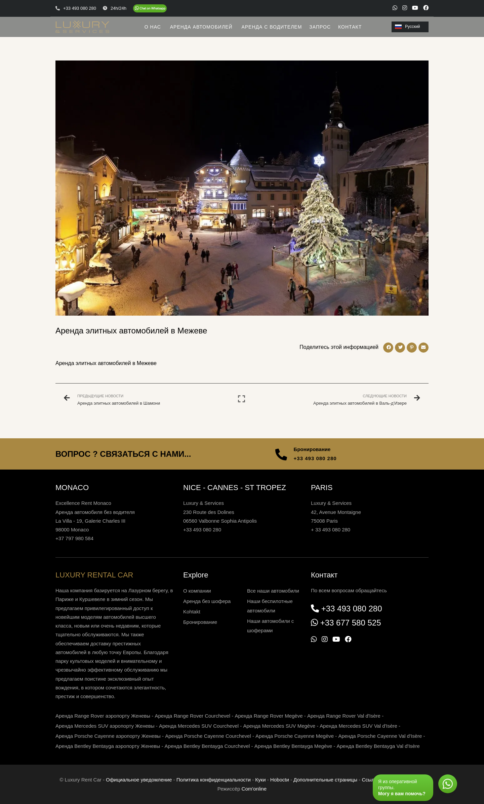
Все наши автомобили (273, 591)
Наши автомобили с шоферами (270, 625)
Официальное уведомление (139, 779)
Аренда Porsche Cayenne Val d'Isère (380, 736)
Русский (407, 26)
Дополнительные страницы (325, 779)
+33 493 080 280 (315, 458)
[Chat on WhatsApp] (150, 8)
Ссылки (370, 779)
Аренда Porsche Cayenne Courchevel (208, 736)
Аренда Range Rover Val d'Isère (343, 716)
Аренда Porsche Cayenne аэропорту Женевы (108, 736)
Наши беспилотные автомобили (270, 605)
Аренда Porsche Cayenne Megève (294, 736)
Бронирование (200, 622)
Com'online (254, 789)
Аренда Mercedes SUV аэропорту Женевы (105, 726)
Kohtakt (191, 611)
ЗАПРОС (320, 27)
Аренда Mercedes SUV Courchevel (199, 726)
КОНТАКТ (350, 27)
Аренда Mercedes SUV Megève (279, 726)
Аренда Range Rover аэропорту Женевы (102, 716)
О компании (197, 591)
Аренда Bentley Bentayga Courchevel (207, 746)
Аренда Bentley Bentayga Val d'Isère (378, 746)
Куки (260, 779)
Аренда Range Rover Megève (268, 716)
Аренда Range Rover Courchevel (192, 716)
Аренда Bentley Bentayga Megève (293, 746)
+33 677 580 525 (350, 622)
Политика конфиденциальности (213, 779)
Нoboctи (279, 779)
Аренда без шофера (207, 601)
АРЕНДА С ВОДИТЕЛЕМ (271, 27)
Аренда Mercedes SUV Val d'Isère (358, 726)
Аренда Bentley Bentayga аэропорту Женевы (107, 746)
